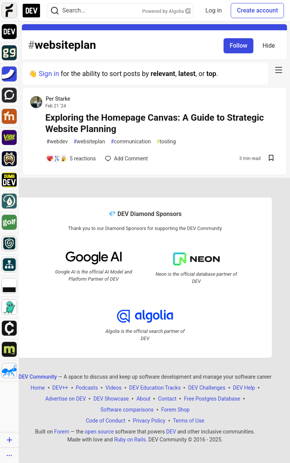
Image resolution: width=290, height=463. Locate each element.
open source (99, 431)
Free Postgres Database (212, 398)
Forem (61, 431)
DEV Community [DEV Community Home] (38, 376)
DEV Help (244, 387)
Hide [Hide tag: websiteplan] (268, 45)
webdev (57, 142)
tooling (166, 142)
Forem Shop (175, 409)
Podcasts (87, 387)
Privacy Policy (149, 420)
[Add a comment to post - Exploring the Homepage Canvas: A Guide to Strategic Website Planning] (71, 158)
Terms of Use (188, 420)
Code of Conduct (105, 420)
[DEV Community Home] (31, 10)
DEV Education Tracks (154, 387)
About (143, 398)
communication (131, 142)
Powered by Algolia (166, 11)
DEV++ (60, 387)
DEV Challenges (206, 387)
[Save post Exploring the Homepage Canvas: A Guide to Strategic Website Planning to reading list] (271, 158)
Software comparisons (127, 409)
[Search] (54, 11)
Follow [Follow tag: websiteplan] (238, 45)
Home (38, 387)
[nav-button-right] (278, 70)
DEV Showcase (111, 398)
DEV (171, 431)
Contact (167, 398)
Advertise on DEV (65, 398)
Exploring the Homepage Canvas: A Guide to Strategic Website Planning (154, 123)
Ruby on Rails (130, 439)
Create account (257, 10)
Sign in (49, 74)
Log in (213, 10)
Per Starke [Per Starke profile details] (58, 99)
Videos (113, 387)
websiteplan (89, 142)
